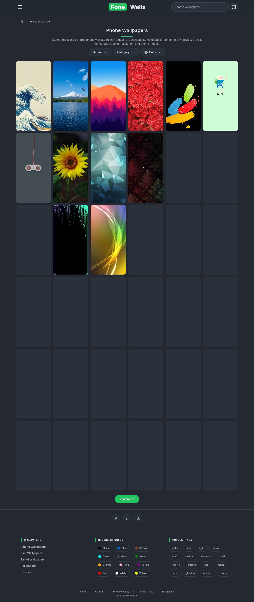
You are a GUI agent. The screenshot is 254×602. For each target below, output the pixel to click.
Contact (99, 591)
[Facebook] (116, 518)
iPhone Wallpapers (33, 546)
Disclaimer (168, 591)
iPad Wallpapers (31, 553)
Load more (127, 499)
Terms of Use (145, 591)
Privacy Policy (121, 591)
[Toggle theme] (234, 7)
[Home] (22, 21)
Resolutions (28, 565)
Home (83, 591)
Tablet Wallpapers (33, 559)
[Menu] (20, 7)
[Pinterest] (127, 518)
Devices (26, 572)
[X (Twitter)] (138, 518)
